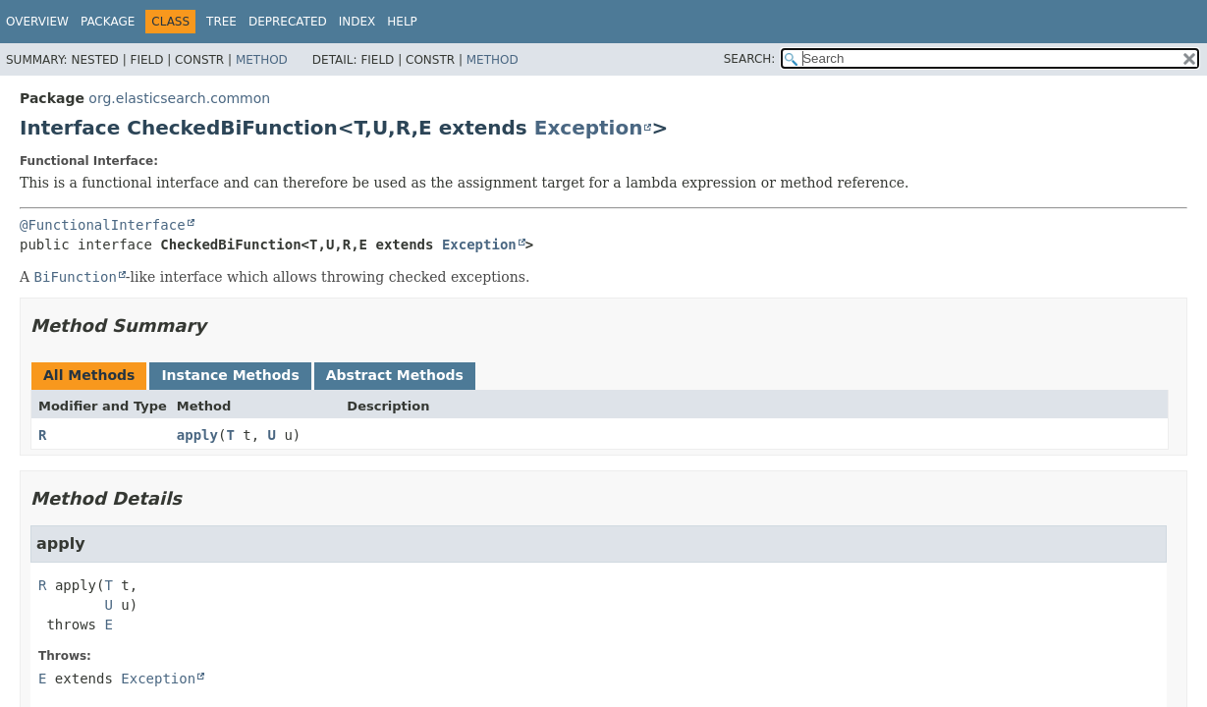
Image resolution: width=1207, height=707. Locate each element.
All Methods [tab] (89, 375)
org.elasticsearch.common (179, 98)
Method (262, 60)
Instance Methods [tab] (230, 375)
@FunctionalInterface (103, 225)
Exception (588, 127)
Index (357, 21)
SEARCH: (750, 59)
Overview (37, 21)
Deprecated (287, 21)
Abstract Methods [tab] (395, 375)
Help (402, 21)
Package (108, 21)
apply (197, 435)
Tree (221, 21)
